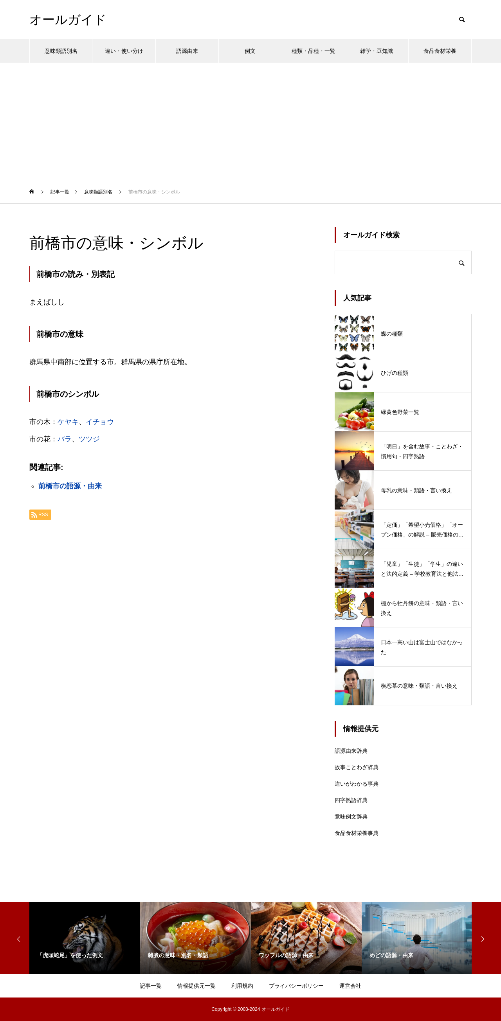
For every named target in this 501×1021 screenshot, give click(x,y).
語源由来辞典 (351, 751)
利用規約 (242, 986)
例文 (250, 51)
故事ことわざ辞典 (356, 767)
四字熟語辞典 (351, 800)
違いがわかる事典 (356, 784)
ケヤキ (68, 422)
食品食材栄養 (440, 51)
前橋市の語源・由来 (70, 486)
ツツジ (89, 439)
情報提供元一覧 (196, 986)
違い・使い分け (124, 51)
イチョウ (100, 422)
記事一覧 (151, 986)
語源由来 (187, 51)
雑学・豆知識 (376, 51)
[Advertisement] (250, 121)
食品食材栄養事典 (356, 833)
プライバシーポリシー (296, 986)
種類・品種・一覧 (313, 51)
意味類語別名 (61, 51)
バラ (65, 439)
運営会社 (350, 986)
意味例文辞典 (351, 816)
